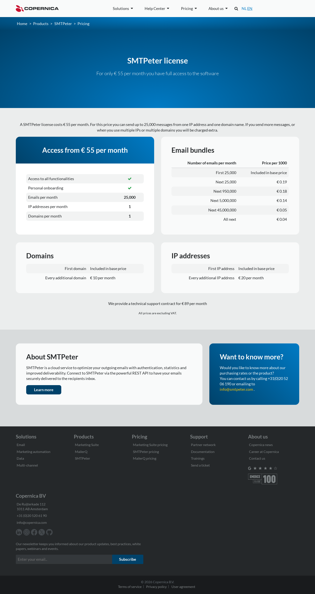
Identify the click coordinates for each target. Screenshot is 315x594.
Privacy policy (156, 586)
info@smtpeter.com (236, 389)
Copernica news (261, 445)
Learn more (43, 389)
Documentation (203, 451)
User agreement (183, 586)
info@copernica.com (32, 522)
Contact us (257, 458)
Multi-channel (27, 465)
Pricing (83, 23)
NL (244, 8)
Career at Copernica (264, 451)
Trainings (198, 458)
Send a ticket (200, 465)
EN (249, 8)
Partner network (203, 445)
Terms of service (130, 586)
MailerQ (81, 451)
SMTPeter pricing (146, 451)
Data (20, 458)
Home (22, 23)
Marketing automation (33, 451)
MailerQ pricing (144, 458)
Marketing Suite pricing (150, 445)
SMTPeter (63, 23)
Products (40, 23)
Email (21, 445)
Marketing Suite (87, 445)
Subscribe (127, 559)
